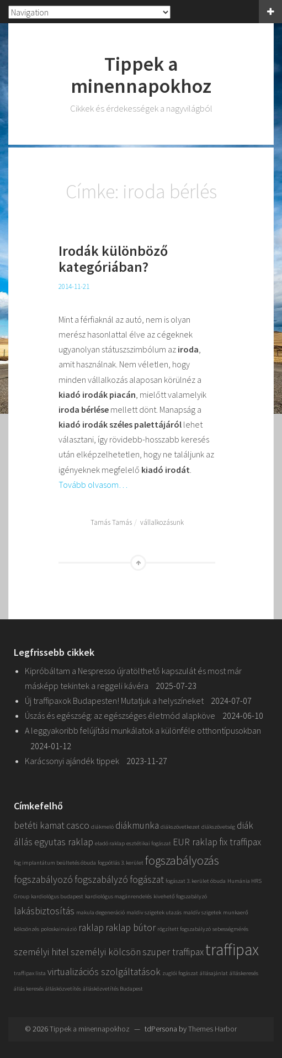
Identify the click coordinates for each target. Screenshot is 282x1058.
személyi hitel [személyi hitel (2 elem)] (41, 952)
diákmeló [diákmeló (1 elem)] (102, 826)
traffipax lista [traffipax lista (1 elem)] (30, 973)
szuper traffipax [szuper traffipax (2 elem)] (173, 952)
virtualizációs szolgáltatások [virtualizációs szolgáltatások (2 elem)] (104, 972)
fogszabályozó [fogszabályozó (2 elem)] (43, 879)
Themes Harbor (212, 1029)
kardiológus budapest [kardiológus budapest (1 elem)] (57, 896)
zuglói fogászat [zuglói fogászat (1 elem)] (180, 973)
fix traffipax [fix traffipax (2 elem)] (240, 842)
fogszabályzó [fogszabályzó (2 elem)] (101, 879)
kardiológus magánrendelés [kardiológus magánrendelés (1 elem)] (118, 896)
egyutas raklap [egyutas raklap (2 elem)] (63, 842)
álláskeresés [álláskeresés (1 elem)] (244, 973)
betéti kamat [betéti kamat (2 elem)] (39, 825)
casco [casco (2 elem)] (77, 825)
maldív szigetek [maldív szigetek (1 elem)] (202, 912)
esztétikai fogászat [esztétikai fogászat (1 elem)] (148, 843)
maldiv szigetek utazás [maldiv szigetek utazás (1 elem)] (154, 912)
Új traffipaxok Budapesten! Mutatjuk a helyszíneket (114, 700)
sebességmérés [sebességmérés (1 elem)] (230, 929)
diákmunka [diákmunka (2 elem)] (137, 825)
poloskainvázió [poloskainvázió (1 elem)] (59, 929)
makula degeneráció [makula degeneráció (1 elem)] (100, 912)
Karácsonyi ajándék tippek (72, 760)
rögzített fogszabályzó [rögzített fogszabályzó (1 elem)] (184, 929)
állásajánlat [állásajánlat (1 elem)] (214, 973)
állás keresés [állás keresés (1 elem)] (29, 988)
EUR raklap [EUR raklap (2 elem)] (195, 842)
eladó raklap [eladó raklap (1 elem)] (110, 843)
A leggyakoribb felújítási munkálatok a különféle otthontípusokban (143, 730)
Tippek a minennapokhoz (141, 74)
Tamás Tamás (111, 522)
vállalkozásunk (162, 522)
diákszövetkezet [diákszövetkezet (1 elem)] (180, 826)
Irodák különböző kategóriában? (113, 258)
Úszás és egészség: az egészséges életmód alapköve (120, 715)
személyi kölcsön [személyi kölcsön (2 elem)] (106, 952)
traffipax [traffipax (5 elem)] (232, 949)
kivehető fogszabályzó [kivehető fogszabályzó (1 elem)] (180, 896)
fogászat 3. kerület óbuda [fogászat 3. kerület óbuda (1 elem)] (196, 881)
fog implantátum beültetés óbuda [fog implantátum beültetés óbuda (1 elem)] (55, 862)
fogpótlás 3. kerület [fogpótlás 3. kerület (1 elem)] (120, 862)
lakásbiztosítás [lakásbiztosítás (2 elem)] (44, 911)
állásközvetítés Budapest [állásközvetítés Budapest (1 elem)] (113, 988)
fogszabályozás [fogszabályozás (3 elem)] (182, 860)
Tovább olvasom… (92, 484)
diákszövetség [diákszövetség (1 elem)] (218, 826)
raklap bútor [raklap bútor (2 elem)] (130, 928)
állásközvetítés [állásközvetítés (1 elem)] (63, 988)
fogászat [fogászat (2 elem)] (147, 879)
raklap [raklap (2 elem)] (91, 928)
